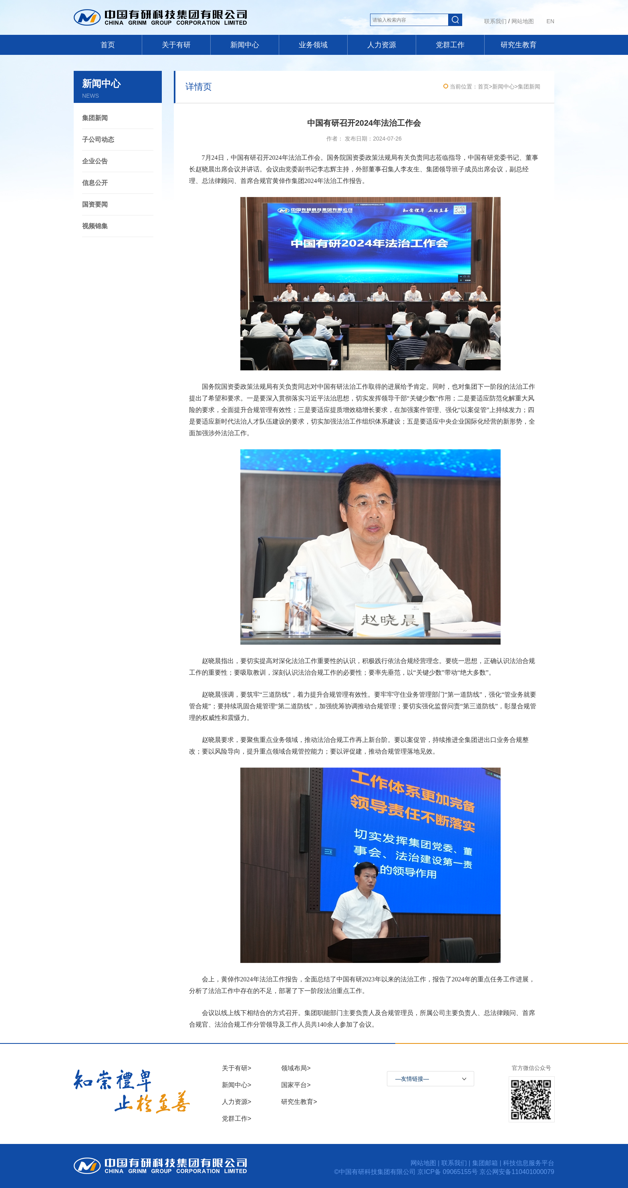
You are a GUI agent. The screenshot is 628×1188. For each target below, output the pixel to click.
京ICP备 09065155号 (448, 1171)
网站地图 (522, 21)
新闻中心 (244, 45)
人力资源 (381, 45)
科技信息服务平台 (528, 1163)
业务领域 (313, 45)
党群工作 (450, 45)
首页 (108, 45)
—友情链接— (412, 1078)
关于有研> (236, 1068)
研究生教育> (299, 1101)
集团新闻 (95, 118)
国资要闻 (95, 204)
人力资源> (236, 1101)
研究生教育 (519, 45)
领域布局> (295, 1068)
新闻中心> (236, 1084)
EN (550, 21)
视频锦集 (95, 226)
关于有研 (176, 45)
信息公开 (95, 182)
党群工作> (236, 1118)
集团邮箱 (485, 1163)
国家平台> (295, 1084)
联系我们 (495, 21)
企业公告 (95, 161)
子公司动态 (98, 139)
